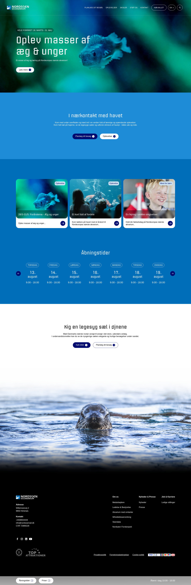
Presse (142, 507)
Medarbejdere (118, 502)
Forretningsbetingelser (119, 555)
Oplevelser (111, 8)
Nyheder (142, 502)
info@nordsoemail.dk (25, 523)
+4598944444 (22, 520)
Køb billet (159, 8)
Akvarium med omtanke (122, 512)
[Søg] (180, 8)
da (171, 8)
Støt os (133, 8)
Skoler (123, 8)
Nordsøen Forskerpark (122, 527)
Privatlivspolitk (100, 555)
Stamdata (116, 522)
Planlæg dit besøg (94, 8)
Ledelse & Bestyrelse (121, 507)
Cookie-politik (138, 555)
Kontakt (144, 8)
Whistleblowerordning (121, 517)
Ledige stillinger (168, 502)
